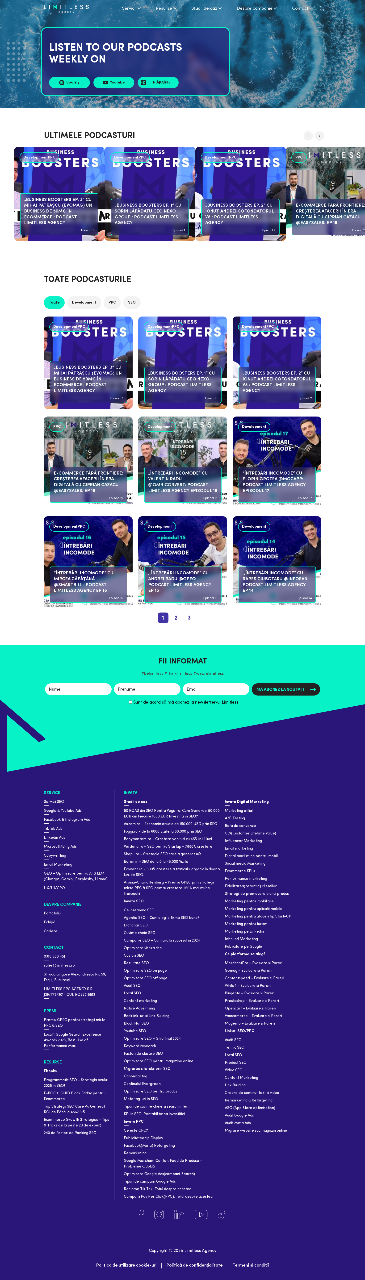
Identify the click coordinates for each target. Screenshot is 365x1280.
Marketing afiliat (239, 811)
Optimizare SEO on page (145, 971)
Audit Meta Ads (238, 1123)
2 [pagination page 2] (176, 618)
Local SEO (132, 993)
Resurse (53, 1062)
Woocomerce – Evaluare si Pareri (253, 1016)
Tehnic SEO (234, 1048)
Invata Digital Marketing (247, 802)
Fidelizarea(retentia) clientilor (251, 886)
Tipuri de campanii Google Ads (150, 1182)
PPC (112, 302)
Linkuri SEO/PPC (239, 1031)
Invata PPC (133, 1122)
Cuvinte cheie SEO (139, 933)
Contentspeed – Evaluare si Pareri (254, 978)
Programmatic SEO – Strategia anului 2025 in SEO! (76, 1083)
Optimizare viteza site (143, 948)
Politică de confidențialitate (194, 1265)
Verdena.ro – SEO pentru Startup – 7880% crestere (168, 847)
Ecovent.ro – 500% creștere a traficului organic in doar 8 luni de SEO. (172, 872)
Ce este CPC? (136, 1131)
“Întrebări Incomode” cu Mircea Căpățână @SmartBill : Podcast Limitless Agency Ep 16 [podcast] (83, 582)
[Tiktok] (222, 1214)
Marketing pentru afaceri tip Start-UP (258, 916)
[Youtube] (201, 1214)
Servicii (52, 793)
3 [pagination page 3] (189, 618)
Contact (54, 948)
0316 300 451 (54, 957)
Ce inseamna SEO (139, 910)
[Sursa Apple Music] (158, 82)
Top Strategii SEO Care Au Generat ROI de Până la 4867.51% (74, 1109)
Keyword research (140, 1046)
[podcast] (150, 195)
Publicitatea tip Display (143, 1138)
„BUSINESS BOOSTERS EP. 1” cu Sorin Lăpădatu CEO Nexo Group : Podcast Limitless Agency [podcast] (148, 214)
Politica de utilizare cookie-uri (126, 1265)
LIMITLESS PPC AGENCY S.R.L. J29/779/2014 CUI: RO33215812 (70, 992)
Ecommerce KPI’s (240, 871)
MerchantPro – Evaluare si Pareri (253, 963)
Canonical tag (135, 1076)
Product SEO (236, 1063)
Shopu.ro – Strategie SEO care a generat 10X (162, 854)
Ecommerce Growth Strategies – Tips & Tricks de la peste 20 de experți (76, 1122)
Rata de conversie (240, 826)
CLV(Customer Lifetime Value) (250, 833)
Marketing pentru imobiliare (249, 901)
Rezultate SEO (136, 963)
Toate (54, 302)
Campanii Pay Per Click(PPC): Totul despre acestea (168, 1197)
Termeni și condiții (251, 1265)
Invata (131, 793)
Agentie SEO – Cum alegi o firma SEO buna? (161, 918)
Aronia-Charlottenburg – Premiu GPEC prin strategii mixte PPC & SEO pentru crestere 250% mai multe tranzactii (169, 888)
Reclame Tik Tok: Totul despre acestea (157, 1189)
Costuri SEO (134, 956)
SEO (132, 302)
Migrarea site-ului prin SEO (147, 1069)
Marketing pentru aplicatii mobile (253, 909)
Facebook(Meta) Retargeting (149, 1146)
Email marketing (239, 849)
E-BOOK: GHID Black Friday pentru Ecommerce (74, 1096)
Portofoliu (52, 913)
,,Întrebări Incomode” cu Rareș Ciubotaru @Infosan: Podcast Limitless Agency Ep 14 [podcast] (276, 582)
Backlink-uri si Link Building (146, 1016)
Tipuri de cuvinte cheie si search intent (157, 1107)
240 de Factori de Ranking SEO (70, 1133)
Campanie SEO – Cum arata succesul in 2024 (162, 940)
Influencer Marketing (243, 841)
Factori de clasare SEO (143, 1054)
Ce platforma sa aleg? (245, 954)
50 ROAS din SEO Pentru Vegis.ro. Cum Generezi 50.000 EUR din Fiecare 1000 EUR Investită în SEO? (172, 813)
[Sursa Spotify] (69, 82)
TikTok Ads (53, 829)
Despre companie (63, 904)
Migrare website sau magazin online (256, 1131)
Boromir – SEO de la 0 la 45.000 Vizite (156, 862)
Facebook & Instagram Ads (67, 820)
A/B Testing (235, 818)
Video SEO (234, 1070)
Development (84, 302)
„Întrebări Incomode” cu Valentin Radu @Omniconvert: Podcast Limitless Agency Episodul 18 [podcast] (182, 482)
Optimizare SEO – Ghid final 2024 (152, 1039)
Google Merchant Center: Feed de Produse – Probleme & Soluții (163, 1163)
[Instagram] (159, 1214)
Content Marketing (241, 1078)
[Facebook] (141, 1214)
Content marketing (140, 1001)
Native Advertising (139, 1008)
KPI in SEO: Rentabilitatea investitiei (154, 1114)
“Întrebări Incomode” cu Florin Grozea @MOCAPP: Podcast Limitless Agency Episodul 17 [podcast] (274, 482)
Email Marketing (58, 865)
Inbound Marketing (241, 939)
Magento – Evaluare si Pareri (250, 1024)
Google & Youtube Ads (63, 811)
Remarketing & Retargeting (249, 1100)
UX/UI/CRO (54, 888)
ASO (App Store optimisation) (250, 1108)
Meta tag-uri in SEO (141, 1099)
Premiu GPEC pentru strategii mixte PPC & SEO (74, 1023)
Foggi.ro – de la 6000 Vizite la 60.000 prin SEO (163, 832)
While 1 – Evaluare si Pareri (248, 986)
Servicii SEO (54, 802)
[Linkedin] (179, 1214)
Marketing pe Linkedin (244, 932)
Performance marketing (246, 879)
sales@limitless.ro (59, 965)
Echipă (49, 922)
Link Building (235, 1085)
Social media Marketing (245, 864)
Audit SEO (132, 986)
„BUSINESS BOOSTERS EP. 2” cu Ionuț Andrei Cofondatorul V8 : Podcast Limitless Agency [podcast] (239, 214)
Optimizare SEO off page (146, 978)
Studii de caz (135, 802)
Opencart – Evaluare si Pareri (250, 1008)
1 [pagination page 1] (163, 618)
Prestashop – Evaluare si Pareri (252, 1001)
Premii (51, 1011)
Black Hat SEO (136, 1024)
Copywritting (55, 856)
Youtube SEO (135, 1031)
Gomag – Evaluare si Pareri (248, 971)
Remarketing (135, 1153)
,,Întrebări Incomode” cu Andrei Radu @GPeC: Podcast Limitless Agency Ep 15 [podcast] (179, 582)
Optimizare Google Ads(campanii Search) (159, 1174)
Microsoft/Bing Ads (60, 847)
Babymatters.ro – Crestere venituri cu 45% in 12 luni (168, 839)
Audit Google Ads (239, 1115)
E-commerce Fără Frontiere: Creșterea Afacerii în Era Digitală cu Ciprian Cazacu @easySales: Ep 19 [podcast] (88, 482)
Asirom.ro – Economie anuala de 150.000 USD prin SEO (170, 824)
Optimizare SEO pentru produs (150, 1091)
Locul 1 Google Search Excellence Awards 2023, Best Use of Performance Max (72, 1040)
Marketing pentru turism (246, 924)
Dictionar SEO (136, 925)
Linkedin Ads (54, 838)
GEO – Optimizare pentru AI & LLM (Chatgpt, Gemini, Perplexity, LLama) (76, 876)
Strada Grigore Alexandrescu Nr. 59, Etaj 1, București (75, 977)
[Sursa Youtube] (113, 82)
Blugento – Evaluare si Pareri (249, 993)
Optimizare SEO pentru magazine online (158, 1061)
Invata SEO (134, 901)
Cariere (50, 931)
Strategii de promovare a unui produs (257, 894)
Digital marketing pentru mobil (251, 856)
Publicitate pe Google (243, 947)
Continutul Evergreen (142, 1084)
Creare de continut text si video (252, 1093)
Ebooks (50, 1071)
